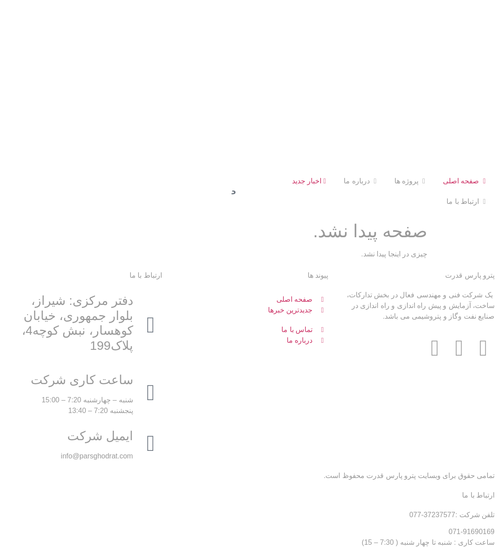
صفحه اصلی (464, 97)
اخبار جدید (309, 97)
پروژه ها (409, 97)
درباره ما (360, 97)
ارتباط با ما (466, 118)
